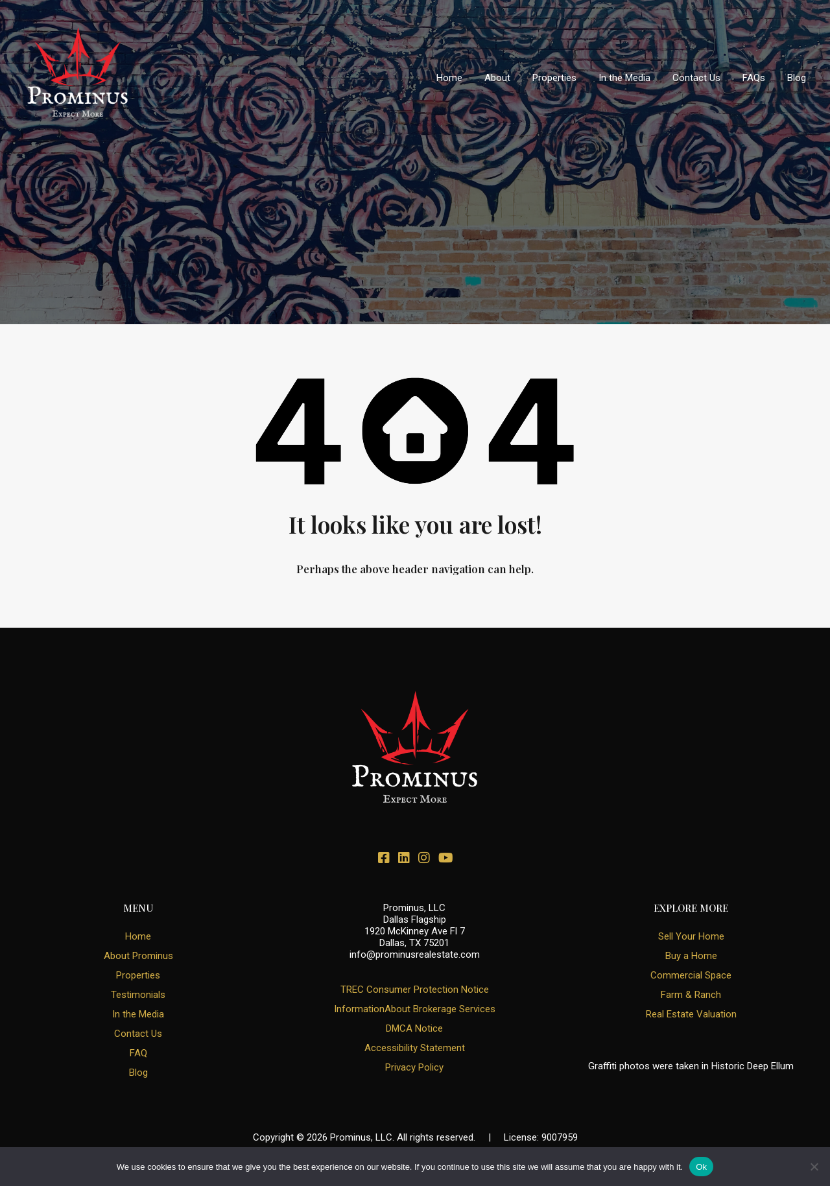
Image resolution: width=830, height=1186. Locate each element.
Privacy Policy (414, 1067)
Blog (796, 78)
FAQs (753, 78)
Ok (701, 1167)
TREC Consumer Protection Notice (414, 989)
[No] (813, 1167)
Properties (554, 78)
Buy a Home (691, 956)
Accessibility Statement (414, 1048)
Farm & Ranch (691, 995)
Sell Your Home (691, 936)
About (497, 78)
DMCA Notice (414, 1028)
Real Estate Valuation (691, 1014)
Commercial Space (690, 975)
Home (449, 78)
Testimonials (138, 995)
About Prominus (138, 956)
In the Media (624, 78)
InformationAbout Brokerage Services (414, 1009)
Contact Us (696, 78)
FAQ (138, 1053)
